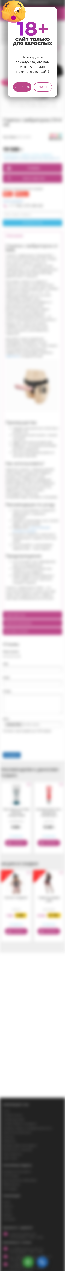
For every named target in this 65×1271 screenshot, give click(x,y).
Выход (43, 87)
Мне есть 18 (22, 87)
